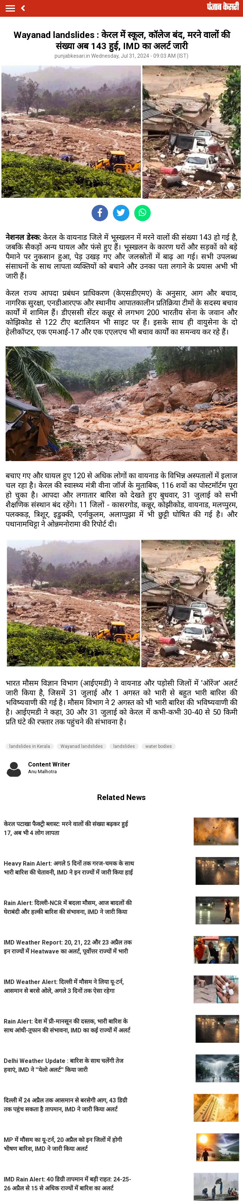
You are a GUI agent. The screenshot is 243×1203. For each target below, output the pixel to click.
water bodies (158, 746)
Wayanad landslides (82, 746)
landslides (124, 746)
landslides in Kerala (29, 746)
